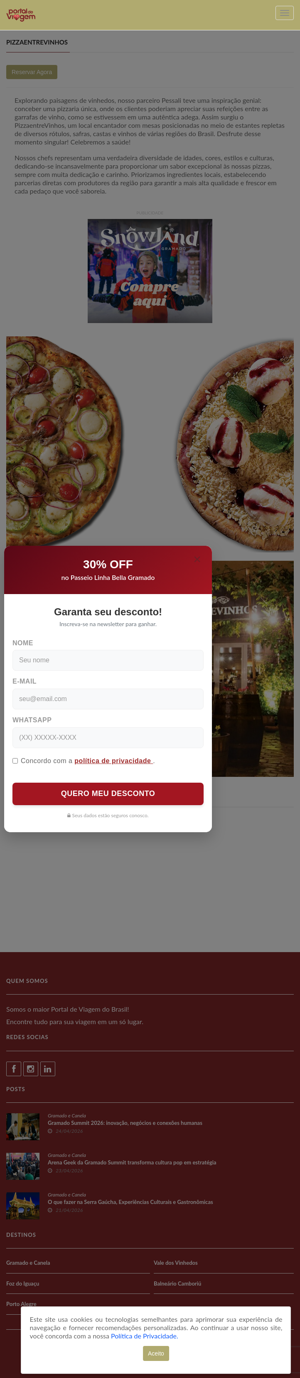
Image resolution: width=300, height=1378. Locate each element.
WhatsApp (32, 720)
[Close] (197, 559)
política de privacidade (113, 760)
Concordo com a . (83, 760)
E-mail (24, 681)
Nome (22, 643)
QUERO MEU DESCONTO (108, 793)
